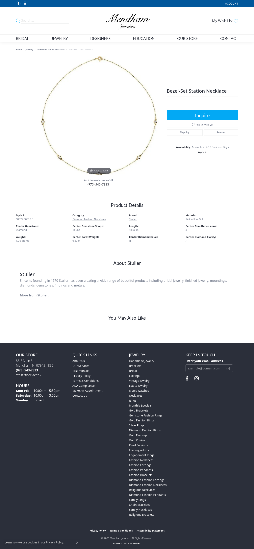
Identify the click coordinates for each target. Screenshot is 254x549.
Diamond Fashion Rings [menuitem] (145, 430)
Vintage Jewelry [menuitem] (139, 381)
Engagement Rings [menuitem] (141, 455)
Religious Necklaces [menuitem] (142, 490)
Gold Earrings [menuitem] (138, 435)
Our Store (187, 38)
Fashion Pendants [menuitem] (141, 470)
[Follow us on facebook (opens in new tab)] (18, 3)
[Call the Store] (27, 370)
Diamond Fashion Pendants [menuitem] (147, 495)
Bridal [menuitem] (133, 371)
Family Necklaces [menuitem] (140, 510)
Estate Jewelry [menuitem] (138, 385)
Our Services (80, 366)
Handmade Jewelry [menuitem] (141, 361)
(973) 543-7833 (98, 184)
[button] (231, 3)
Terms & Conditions (85, 381)
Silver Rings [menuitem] (136, 425)
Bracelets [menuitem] (135, 366)
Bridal (22, 38)
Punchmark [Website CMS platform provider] (134, 543)
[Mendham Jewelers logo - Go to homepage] (127, 20)
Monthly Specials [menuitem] (140, 405)
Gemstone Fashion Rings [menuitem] (145, 415)
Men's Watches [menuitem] (139, 390)
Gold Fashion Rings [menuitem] (142, 420)
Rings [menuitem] (132, 400)
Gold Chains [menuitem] (137, 440)
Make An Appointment (87, 390)
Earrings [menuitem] (134, 376)
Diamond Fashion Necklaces (51, 49)
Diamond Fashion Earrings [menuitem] (147, 480)
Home (19, 49)
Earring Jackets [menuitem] (139, 450)
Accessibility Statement (151, 530)
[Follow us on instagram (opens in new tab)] (25, 3)
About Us (78, 361)
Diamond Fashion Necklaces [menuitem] (148, 485)
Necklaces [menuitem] (135, 395)
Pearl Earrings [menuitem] (138, 445)
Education (144, 38)
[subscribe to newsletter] (227, 368)
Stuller (133, 219)
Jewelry (59, 38)
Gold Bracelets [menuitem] (138, 410)
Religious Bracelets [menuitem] (141, 514)
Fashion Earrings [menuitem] (140, 465)
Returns (221, 132)
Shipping (184, 132)
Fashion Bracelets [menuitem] (140, 475)
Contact (229, 38)
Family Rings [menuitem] (137, 500)
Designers (100, 38)
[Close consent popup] (77, 542)
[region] (99, 115)
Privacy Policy (81, 376)
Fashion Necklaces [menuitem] (141, 460)
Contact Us (79, 395)
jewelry (29, 49)
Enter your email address (204, 361)
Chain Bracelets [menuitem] (139, 505)
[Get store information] (28, 375)
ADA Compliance (83, 385)
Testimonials (80, 371)
